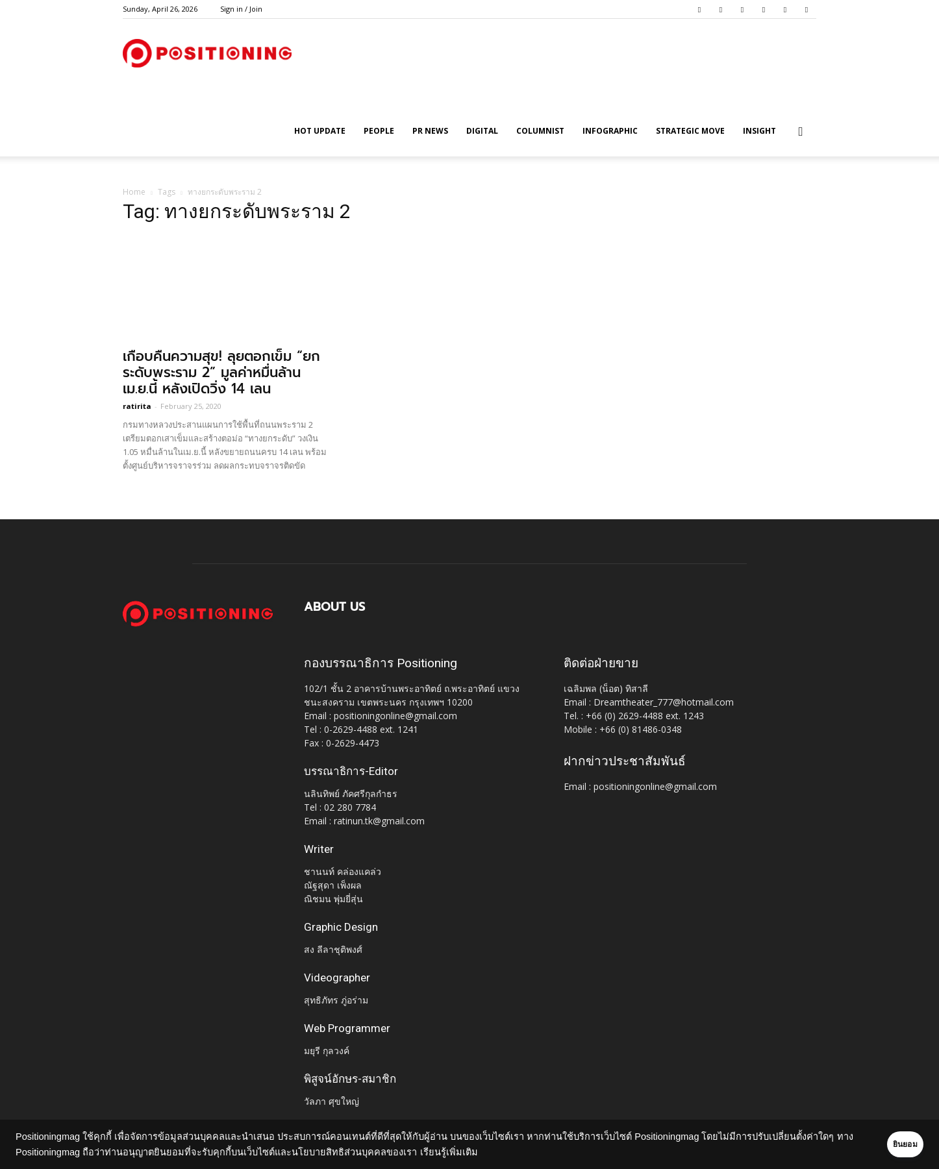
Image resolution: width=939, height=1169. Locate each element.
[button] (800, 132)
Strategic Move (690, 130)
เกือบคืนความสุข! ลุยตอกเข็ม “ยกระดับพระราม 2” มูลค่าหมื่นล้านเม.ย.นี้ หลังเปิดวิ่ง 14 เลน (221, 372)
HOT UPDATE (319, 130)
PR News (430, 130)
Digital (482, 130)
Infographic (610, 130)
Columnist (540, 130)
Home (134, 191)
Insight (759, 130)
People (379, 130)
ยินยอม (888, 1144)
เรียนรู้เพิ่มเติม (486, 1152)
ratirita (137, 406)
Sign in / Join (241, 9)
